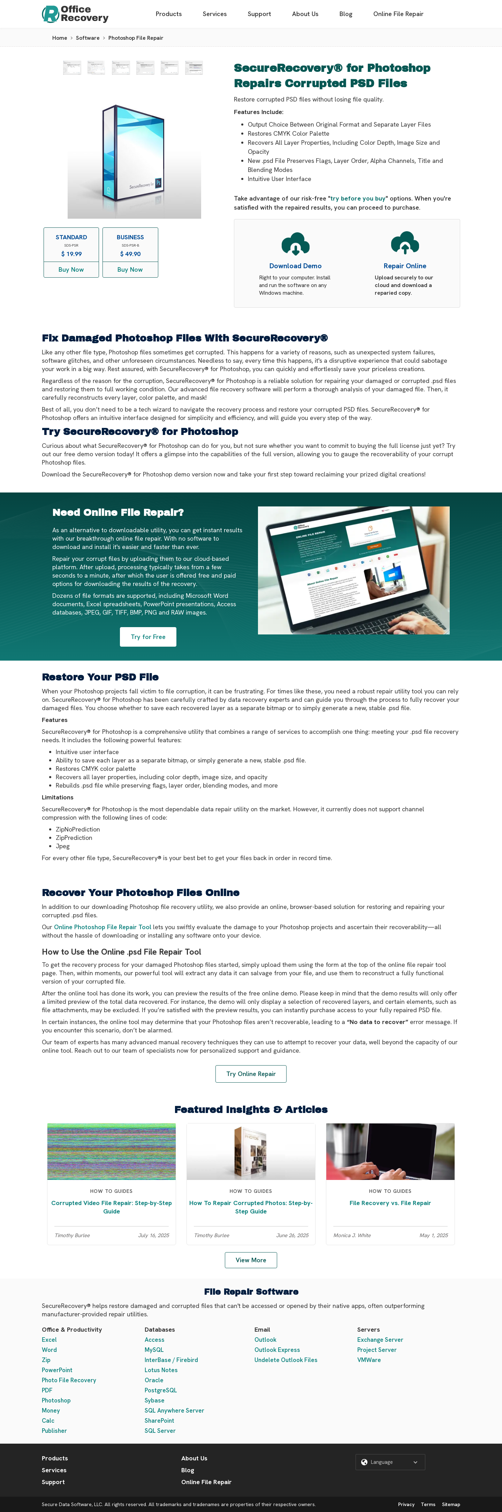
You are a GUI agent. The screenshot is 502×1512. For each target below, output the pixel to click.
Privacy (406, 1504)
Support (259, 14)
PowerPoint (57, 1370)
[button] (390, 1462)
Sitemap (451, 1504)
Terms (428, 1504)
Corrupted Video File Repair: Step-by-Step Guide (111, 1207)
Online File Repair (398, 14)
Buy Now (71, 269)
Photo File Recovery (69, 1380)
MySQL (154, 1350)
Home (59, 38)
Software (88, 38)
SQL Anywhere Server (174, 1410)
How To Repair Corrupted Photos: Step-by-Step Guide (251, 1207)
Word (49, 1350)
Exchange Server (380, 1340)
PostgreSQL (161, 1390)
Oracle (154, 1380)
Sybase (155, 1400)
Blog (346, 14)
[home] (75, 14)
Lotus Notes (161, 1370)
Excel (49, 1340)
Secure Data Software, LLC (72, 1504)
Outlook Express (277, 1350)
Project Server (377, 1350)
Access (155, 1340)
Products (169, 14)
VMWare (369, 1360)
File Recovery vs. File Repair (390, 1203)
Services (215, 14)
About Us (305, 14)
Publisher (54, 1431)
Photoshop (56, 1400)
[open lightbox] (72, 68)
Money (51, 1410)
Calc (48, 1420)
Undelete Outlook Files (286, 1360)
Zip (46, 1360)
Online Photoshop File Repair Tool (102, 927)
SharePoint (159, 1420)
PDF (47, 1390)
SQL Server (160, 1431)
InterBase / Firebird (171, 1360)
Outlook (265, 1340)
